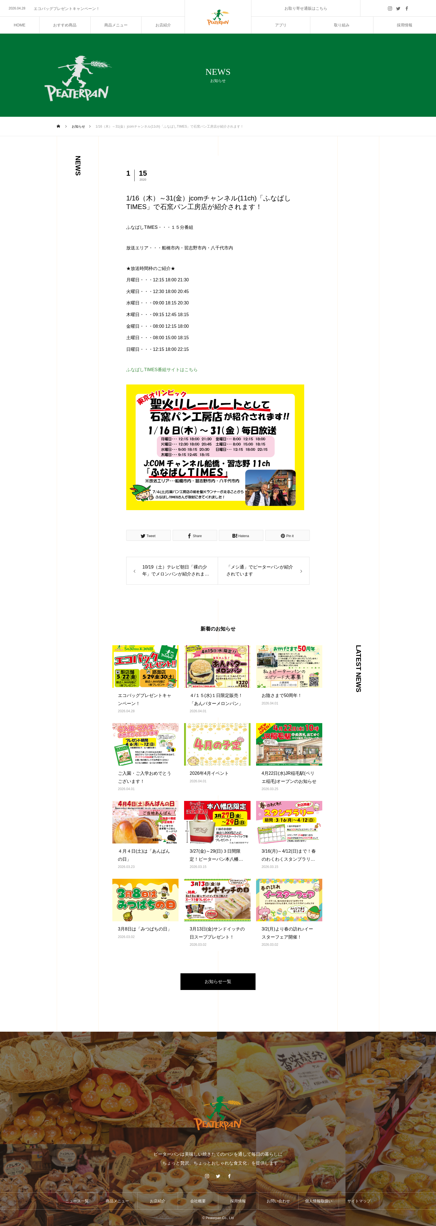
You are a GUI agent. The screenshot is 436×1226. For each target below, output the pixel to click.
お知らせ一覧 (218, 981)
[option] (92, 8)
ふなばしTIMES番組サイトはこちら (162, 369)
